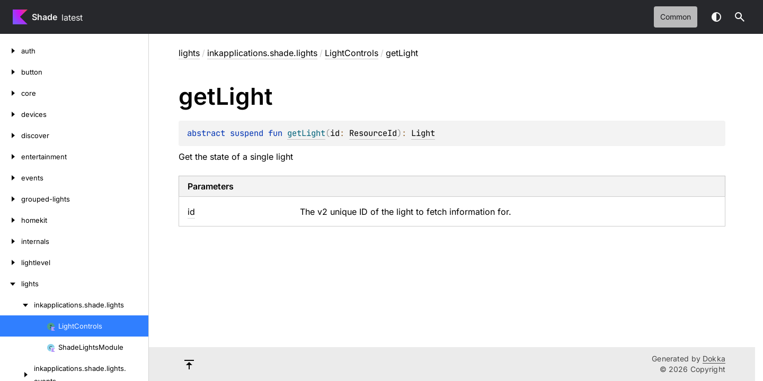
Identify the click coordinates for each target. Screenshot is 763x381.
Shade (44, 17)
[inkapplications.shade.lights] (17, 304)
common (675, 16)
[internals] (10, 241)
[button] (739, 17)
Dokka (714, 358)
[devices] (10, 114)
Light (423, 133)
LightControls (351, 53)
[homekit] (10, 220)
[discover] (10, 135)
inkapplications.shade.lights (262, 53)
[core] (10, 93)
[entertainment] (10, 156)
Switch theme (716, 17)
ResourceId (373, 133)
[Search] (739, 17)
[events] (10, 177)
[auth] (10, 50)
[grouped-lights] (10, 199)
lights (189, 53)
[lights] (10, 283)
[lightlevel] (10, 262)
